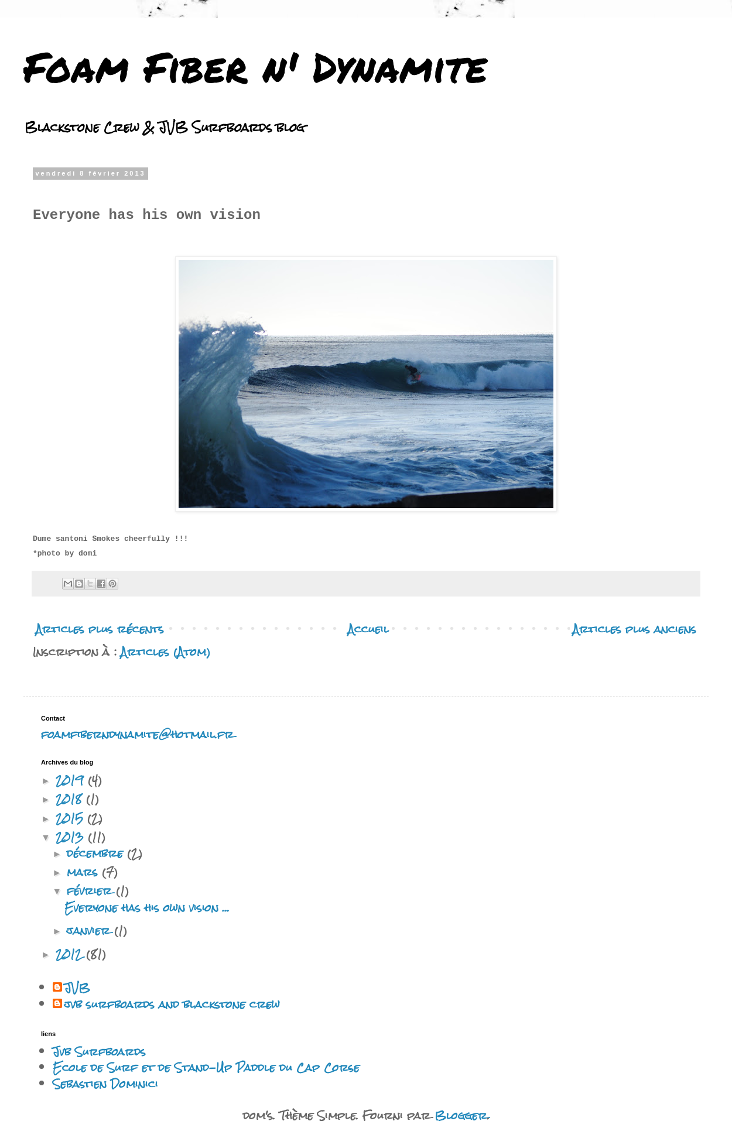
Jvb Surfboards (99, 1051)
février (91, 890)
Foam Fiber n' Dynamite (255, 66)
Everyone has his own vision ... (147, 907)
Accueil (368, 629)
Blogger (461, 1115)
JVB (77, 988)
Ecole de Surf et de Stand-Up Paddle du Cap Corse (206, 1067)
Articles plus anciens (634, 629)
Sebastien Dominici (105, 1084)
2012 (71, 954)
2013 (72, 837)
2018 (71, 799)
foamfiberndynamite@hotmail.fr (137, 734)
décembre (97, 853)
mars (84, 872)
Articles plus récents (100, 629)
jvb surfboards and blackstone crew (172, 1004)
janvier (90, 930)
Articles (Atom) (165, 652)
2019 (72, 780)
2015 (71, 818)
